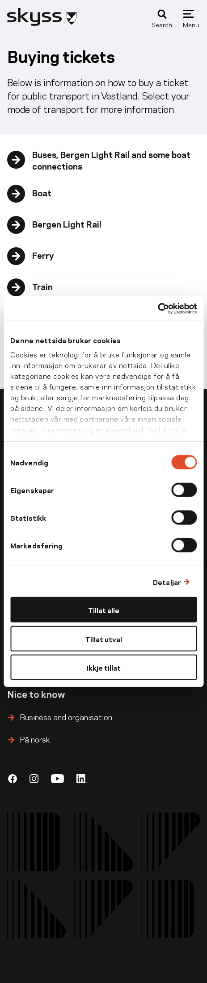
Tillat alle (103, 610)
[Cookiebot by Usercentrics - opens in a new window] (157, 308)
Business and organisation (66, 716)
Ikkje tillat (104, 667)
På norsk (35, 738)
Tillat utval (103, 638)
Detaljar (167, 581)
